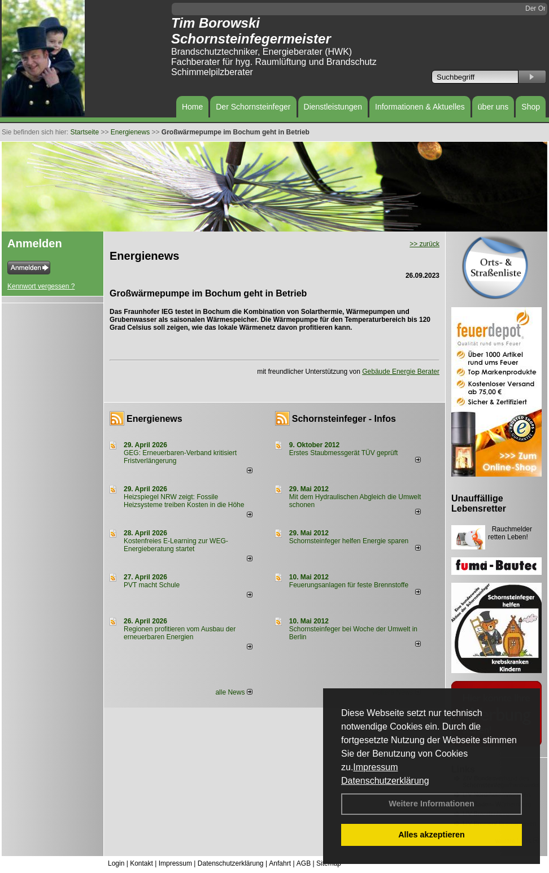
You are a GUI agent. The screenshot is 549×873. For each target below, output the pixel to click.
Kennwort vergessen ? (41, 286)
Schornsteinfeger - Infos (344, 419)
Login (116, 863)
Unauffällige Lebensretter (478, 503)
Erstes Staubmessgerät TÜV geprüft (343, 453)
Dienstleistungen (333, 106)
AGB (304, 863)
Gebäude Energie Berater (400, 372)
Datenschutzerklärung (385, 780)
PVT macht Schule (152, 585)
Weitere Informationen (431, 803)
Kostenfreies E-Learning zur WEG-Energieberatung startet (176, 545)
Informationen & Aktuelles (420, 106)
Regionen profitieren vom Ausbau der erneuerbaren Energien (180, 633)
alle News (233, 692)
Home (192, 106)
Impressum (375, 767)
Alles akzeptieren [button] (431, 834)
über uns (493, 106)
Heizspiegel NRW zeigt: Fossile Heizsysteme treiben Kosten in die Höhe (184, 501)
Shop (530, 106)
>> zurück (424, 244)
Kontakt (141, 863)
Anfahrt (280, 863)
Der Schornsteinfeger (253, 106)
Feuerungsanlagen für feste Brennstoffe (348, 585)
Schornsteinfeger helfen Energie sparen (348, 541)
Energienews (154, 419)
